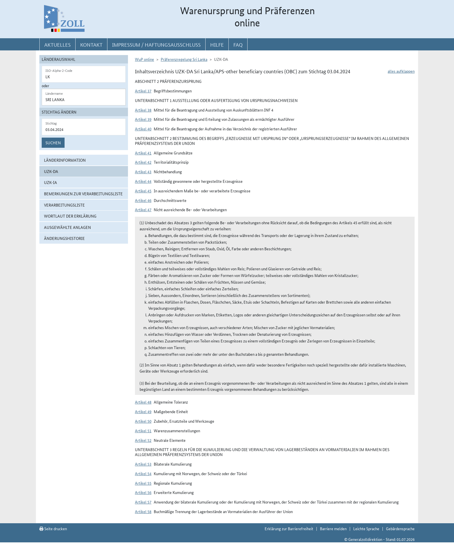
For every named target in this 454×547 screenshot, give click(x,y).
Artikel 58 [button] (143, 511)
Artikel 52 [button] (143, 440)
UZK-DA (51, 171)
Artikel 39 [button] (143, 119)
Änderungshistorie (64, 238)
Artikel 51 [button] (143, 430)
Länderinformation (65, 160)
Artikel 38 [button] (143, 110)
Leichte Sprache (366, 528)
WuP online (144, 59)
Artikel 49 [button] (143, 411)
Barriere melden (333, 528)
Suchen (53, 142)
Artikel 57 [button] (143, 502)
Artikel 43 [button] (143, 171)
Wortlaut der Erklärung (70, 216)
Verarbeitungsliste (64, 205)
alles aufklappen (401, 71)
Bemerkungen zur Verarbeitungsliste (83, 193)
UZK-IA (50, 182)
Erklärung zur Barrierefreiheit (289, 528)
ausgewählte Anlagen (67, 227)
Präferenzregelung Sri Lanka (184, 59)
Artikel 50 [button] (143, 421)
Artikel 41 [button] (143, 153)
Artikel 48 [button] (143, 402)
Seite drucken (53, 528)
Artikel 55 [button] (143, 483)
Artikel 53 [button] (143, 464)
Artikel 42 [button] (143, 162)
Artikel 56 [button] (143, 492)
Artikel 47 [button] (143, 209)
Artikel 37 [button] (143, 91)
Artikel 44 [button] (143, 181)
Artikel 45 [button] (143, 191)
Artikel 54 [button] (143, 473)
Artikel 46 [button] (143, 200)
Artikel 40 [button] (143, 129)
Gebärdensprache (400, 528)
